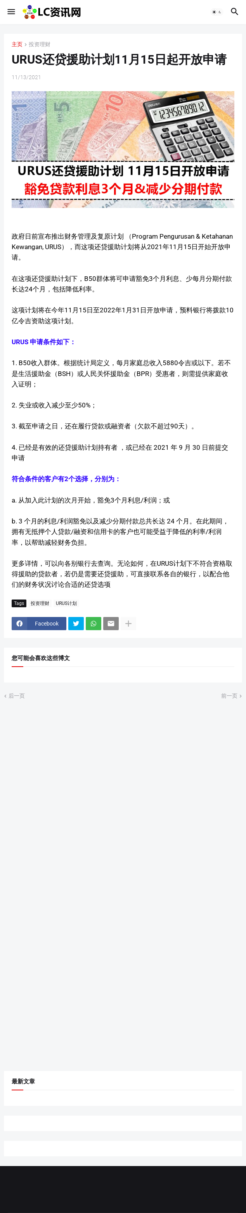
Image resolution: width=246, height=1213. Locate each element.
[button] (10, 12)
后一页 (17, 696)
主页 (17, 44)
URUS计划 (66, 603)
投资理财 (39, 44)
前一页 (229, 696)
